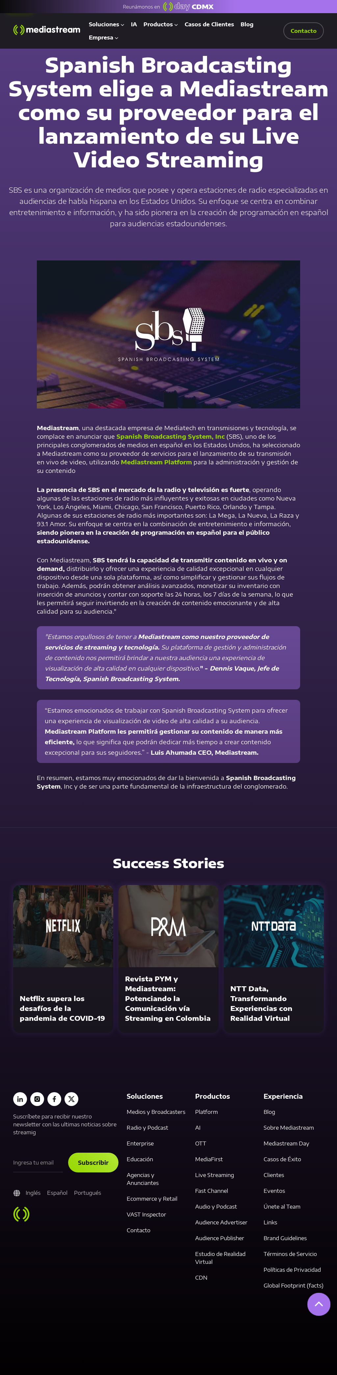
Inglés (33, 1193)
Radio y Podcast (147, 1127)
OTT (200, 1143)
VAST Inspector (146, 1214)
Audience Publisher (219, 1238)
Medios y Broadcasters (156, 1112)
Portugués (87, 1193)
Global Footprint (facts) (294, 1285)
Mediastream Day (286, 1143)
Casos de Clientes (209, 24)
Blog (247, 24)
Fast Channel (211, 1191)
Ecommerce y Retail (152, 1198)
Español (57, 1193)
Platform (206, 1112)
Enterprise (140, 1143)
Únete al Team (282, 1206)
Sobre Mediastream (289, 1127)
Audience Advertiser (221, 1222)
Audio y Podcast (216, 1206)
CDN (201, 1277)
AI (197, 1127)
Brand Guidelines (285, 1238)
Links (270, 1222)
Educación (140, 1159)
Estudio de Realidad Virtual (220, 1258)
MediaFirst (209, 1159)
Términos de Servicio (290, 1254)
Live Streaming (214, 1175)
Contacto (138, 1230)
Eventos (274, 1191)
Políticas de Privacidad (292, 1269)
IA (134, 24)
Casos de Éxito (282, 1159)
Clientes (274, 1175)
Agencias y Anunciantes (143, 1179)
